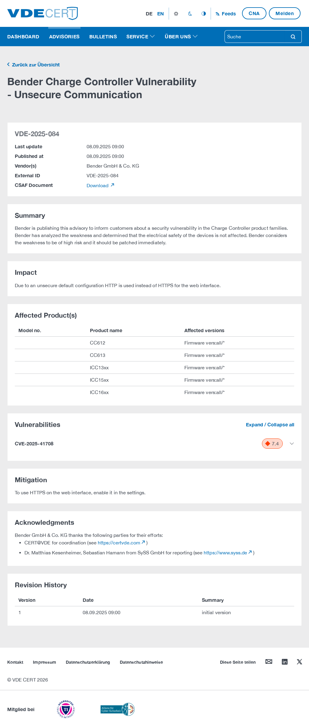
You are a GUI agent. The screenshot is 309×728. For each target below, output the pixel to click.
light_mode (176, 13)
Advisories (64, 36)
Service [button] (137, 36)
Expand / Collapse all (270, 424)
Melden (285, 13)
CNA (254, 13)
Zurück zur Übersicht (35, 64)
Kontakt (15, 662)
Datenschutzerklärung (88, 662)
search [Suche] (293, 36)
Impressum (44, 662)
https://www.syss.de (225, 552)
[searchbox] (255, 36)
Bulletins (103, 36)
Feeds (228, 13)
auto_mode (204, 13)
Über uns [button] (178, 36)
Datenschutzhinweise (141, 662)
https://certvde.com (119, 542)
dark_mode (190, 13)
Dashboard (23, 36)
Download (98, 185)
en (160, 13)
